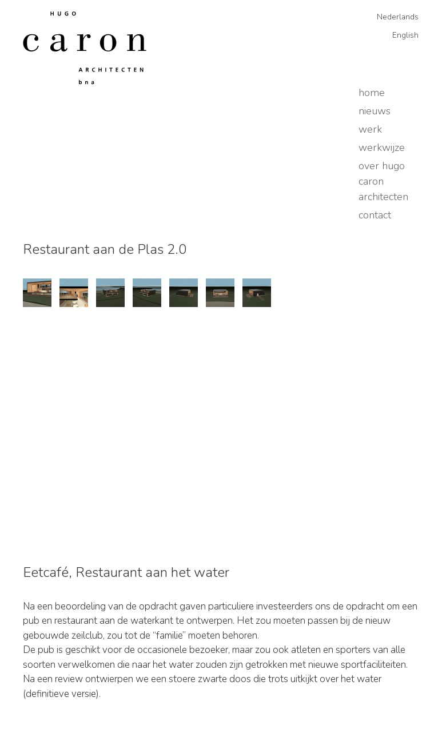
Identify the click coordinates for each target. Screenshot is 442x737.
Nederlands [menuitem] (398, 16)
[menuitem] (393, 17)
